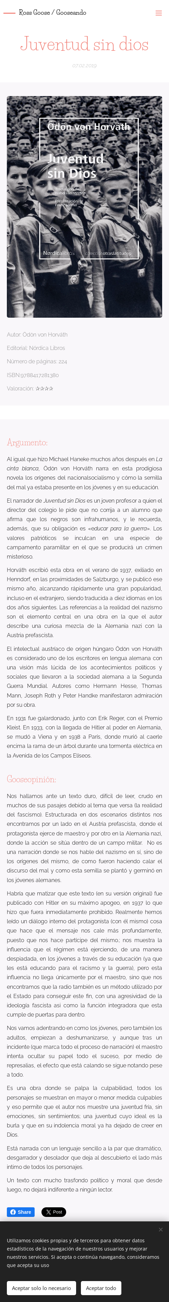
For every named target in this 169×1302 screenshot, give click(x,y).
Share (20, 1212)
